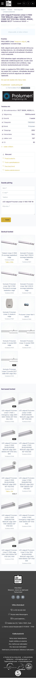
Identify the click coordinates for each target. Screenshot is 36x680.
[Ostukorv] (33, 3)
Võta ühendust (18, 605)
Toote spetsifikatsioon (12, 162)
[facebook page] (13, 597)
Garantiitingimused (26, 661)
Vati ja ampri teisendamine (18, 638)
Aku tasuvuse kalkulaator (18, 647)
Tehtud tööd (18, 592)
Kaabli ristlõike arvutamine (18, 641)
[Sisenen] (28, 3)
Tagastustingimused (10, 661)
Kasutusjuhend (10, 166)
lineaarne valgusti (20, 41)
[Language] (19, 3)
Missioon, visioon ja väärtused (18, 590)
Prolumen (31, 126)
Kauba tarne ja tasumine (13, 657)
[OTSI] (24, 3)
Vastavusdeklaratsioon (12, 170)
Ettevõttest (18, 588)
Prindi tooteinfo (10, 158)
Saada (6, 220)
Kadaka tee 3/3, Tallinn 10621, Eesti (18, 623)
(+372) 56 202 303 (18, 610)
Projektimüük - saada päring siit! (11, 85)
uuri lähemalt (25, 88)
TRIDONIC (31, 122)
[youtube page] (23, 597)
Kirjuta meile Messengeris (18, 614)
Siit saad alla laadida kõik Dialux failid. (13, 80)
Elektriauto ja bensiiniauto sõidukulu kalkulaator (18, 650)
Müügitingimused (21, 659)
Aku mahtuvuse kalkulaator (18, 644)
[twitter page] (18, 597)
